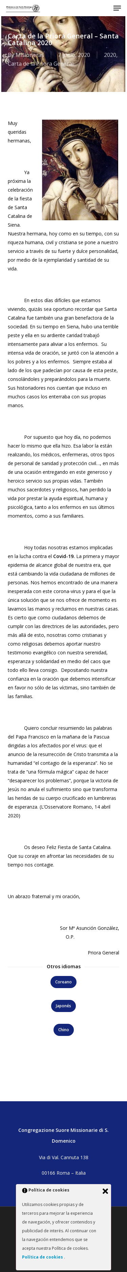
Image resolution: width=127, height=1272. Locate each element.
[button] (117, 8)
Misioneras (30, 55)
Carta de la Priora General (40, 63)
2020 (110, 55)
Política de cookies (43, 1257)
